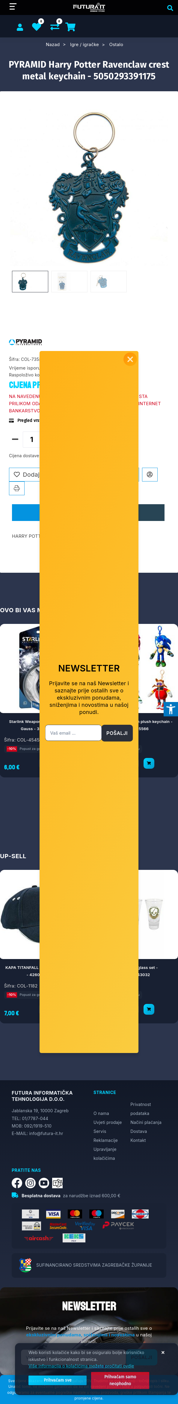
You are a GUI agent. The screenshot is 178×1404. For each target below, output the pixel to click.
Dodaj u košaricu (82, 439)
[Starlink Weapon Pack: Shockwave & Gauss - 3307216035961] (60, 763)
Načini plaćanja (146, 1122)
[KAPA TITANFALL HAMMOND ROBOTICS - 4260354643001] (60, 1009)
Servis (99, 1131)
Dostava (138, 1131)
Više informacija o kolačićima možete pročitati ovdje (81, 1366)
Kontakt (138, 1140)
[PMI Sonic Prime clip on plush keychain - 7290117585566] (149, 763)
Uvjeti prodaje (107, 1122)
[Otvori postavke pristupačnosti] (171, 709)
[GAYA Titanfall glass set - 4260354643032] (149, 1009)
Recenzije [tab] (123, 512)
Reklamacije (105, 1140)
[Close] (55, 1380)
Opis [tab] (46, 512)
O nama (101, 1113)
